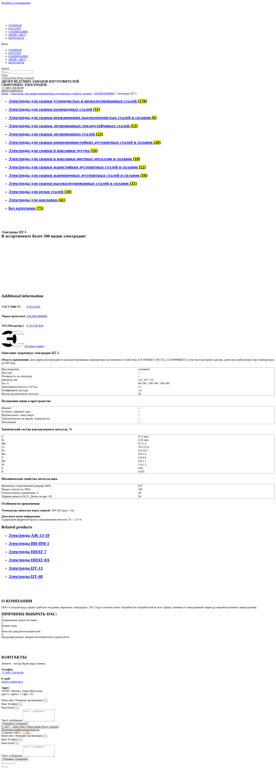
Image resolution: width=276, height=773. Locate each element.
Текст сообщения (12, 722)
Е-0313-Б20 (33, 306)
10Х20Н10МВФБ (104, 93)
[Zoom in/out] (13, 767)
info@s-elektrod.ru (12, 90)
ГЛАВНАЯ (15, 25)
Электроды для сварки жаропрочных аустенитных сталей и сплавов (51, 93)
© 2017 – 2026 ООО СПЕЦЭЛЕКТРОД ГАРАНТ (30, 729)
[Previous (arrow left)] (2, 770)
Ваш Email (8, 707)
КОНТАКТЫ (16, 38)
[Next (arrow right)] (6, 770)
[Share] (6, 767)
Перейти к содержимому (16, 2)
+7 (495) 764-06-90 (12, 87)
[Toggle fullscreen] (9, 767)
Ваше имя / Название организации (22, 700)
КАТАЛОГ (14, 28)
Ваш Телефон (9, 703)
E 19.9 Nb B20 (35, 325)
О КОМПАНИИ (18, 31)
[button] (138, 44)
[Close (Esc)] (2, 767)
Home (4, 93)
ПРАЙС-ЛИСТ (17, 34)
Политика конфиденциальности (20, 731)
